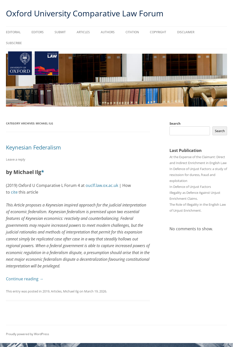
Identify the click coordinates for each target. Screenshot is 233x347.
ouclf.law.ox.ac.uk (102, 185)
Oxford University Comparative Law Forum (85, 13)
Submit (60, 32)
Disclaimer (185, 32)
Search (175, 123)
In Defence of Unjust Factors (190, 186)
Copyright (158, 32)
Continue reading (24, 279)
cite (14, 192)
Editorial (13, 32)
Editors (38, 32)
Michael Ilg (71, 291)
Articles (83, 32)
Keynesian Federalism (33, 147)
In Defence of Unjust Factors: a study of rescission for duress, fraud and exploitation (198, 175)
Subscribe (14, 43)
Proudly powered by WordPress (27, 334)
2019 (45, 291)
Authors (108, 32)
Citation (132, 32)
